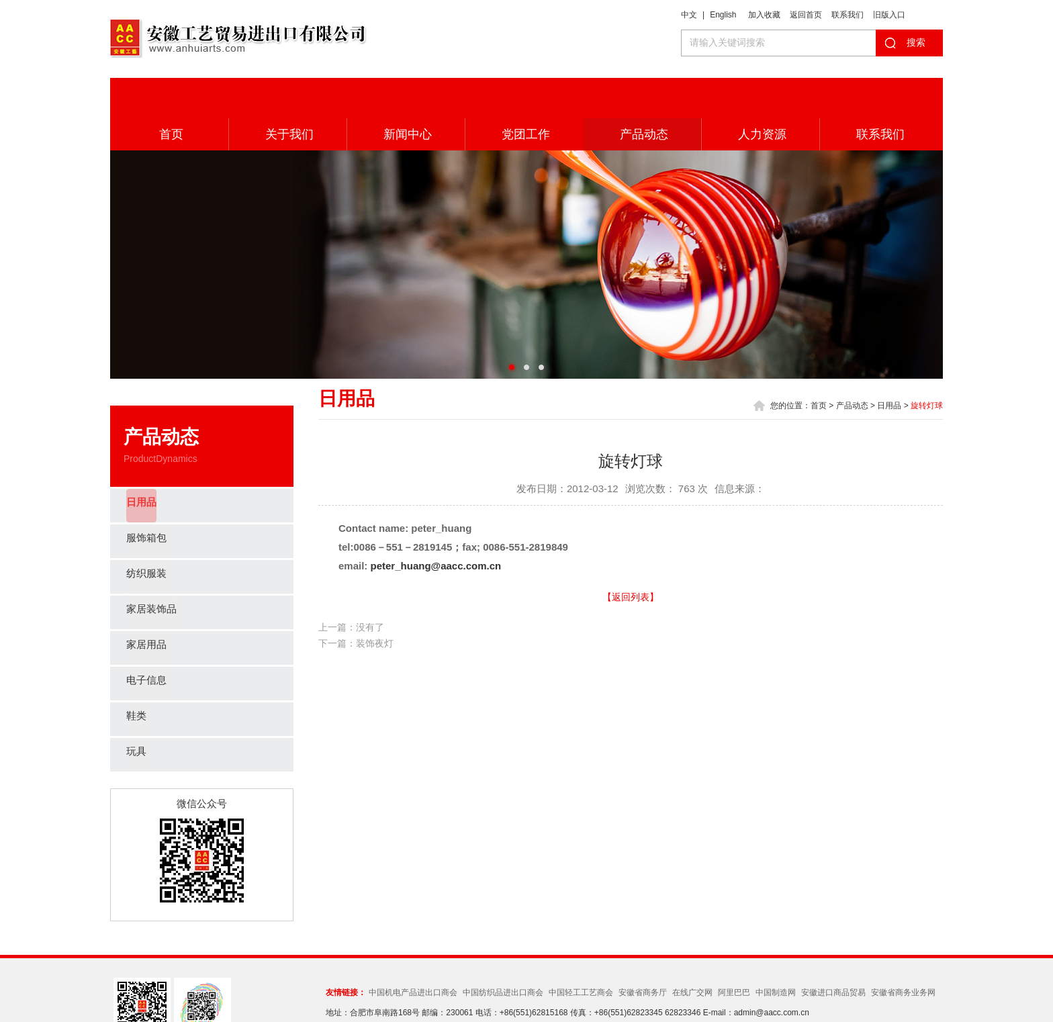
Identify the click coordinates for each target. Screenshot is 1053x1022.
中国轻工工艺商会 (581, 952)
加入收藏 (764, 14)
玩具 (137, 711)
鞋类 (137, 676)
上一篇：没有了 (351, 587)
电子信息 (147, 640)
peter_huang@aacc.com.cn (436, 525)
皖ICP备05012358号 (641, 988)
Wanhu (740, 988)
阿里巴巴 (734, 952)
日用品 (142, 462)
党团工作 (524, 94)
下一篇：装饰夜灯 (356, 603)
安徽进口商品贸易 (833, 952)
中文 (689, 14)
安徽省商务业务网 (903, 952)
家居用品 (147, 604)
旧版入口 (889, 14)
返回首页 (806, 14)
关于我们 (287, 94)
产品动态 (642, 94)
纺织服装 (147, 533)
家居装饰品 (153, 569)
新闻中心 (405, 94)
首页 (169, 94)
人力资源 (760, 94)
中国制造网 (776, 952)
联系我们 (847, 14)
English (723, 14)
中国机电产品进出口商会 (413, 952)
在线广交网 (692, 952)
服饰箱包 (147, 498)
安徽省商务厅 (643, 952)
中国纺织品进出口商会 (503, 952)
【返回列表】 (630, 556)
